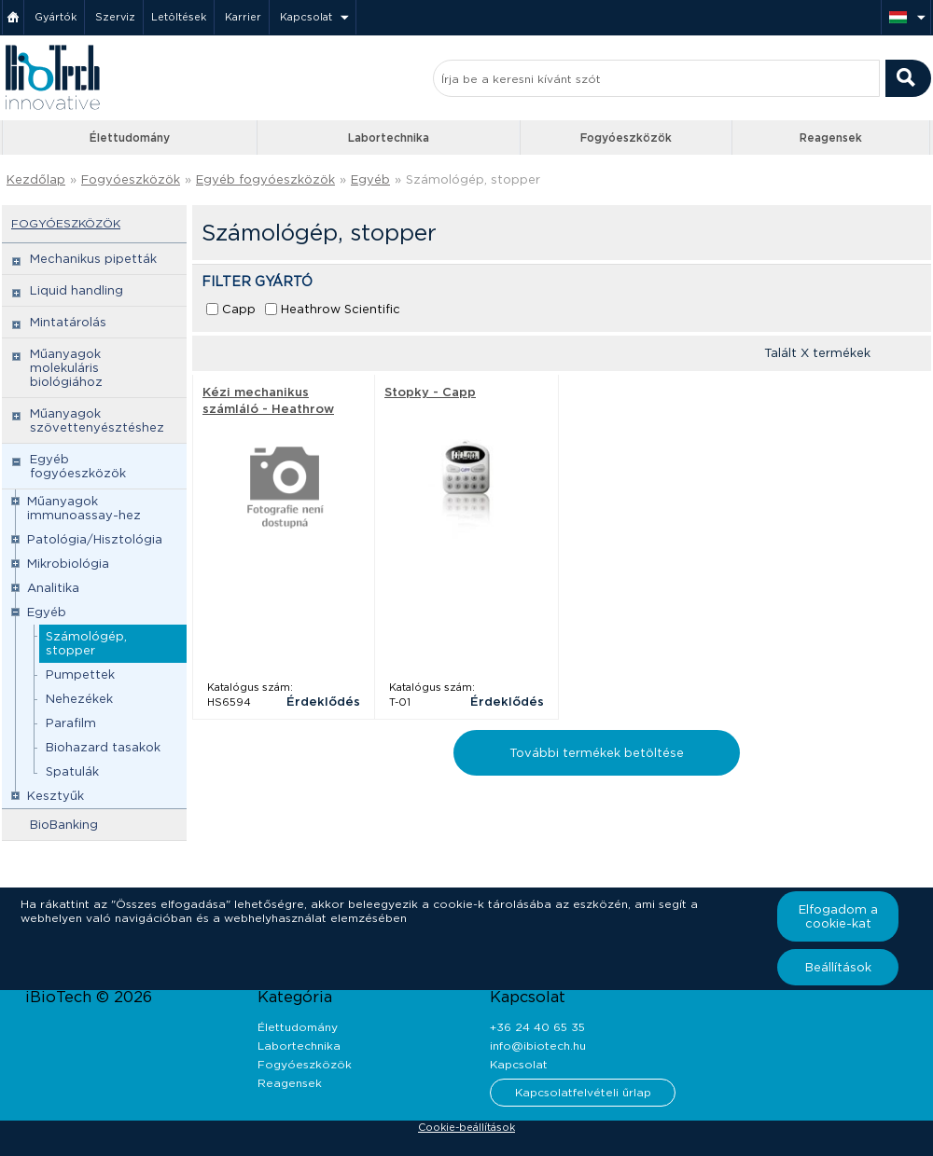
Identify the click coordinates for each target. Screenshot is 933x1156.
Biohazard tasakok (103, 747)
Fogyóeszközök (626, 137)
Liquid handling (76, 290)
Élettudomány (130, 137)
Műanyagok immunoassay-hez (84, 508)
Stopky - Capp (430, 392)
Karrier (243, 16)
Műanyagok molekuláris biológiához (66, 368)
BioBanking (64, 825)
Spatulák (72, 771)
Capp (239, 309)
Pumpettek (80, 674)
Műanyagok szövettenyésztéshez (97, 420)
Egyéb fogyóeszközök (265, 179)
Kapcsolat (306, 16)
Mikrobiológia (68, 564)
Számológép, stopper (473, 179)
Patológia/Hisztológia (94, 539)
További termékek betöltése (596, 753)
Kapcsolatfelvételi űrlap (583, 1092)
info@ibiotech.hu (538, 1046)
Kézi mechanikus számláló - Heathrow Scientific (268, 409)
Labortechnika (388, 137)
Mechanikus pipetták (93, 259)
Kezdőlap (36, 179)
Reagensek (831, 137)
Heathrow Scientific (340, 309)
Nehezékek (79, 699)
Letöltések (178, 16)
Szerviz (115, 16)
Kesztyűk (55, 796)
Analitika (53, 588)
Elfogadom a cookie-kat (838, 916)
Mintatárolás (68, 322)
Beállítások (838, 967)
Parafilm (71, 723)
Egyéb (370, 179)
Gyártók (56, 16)
